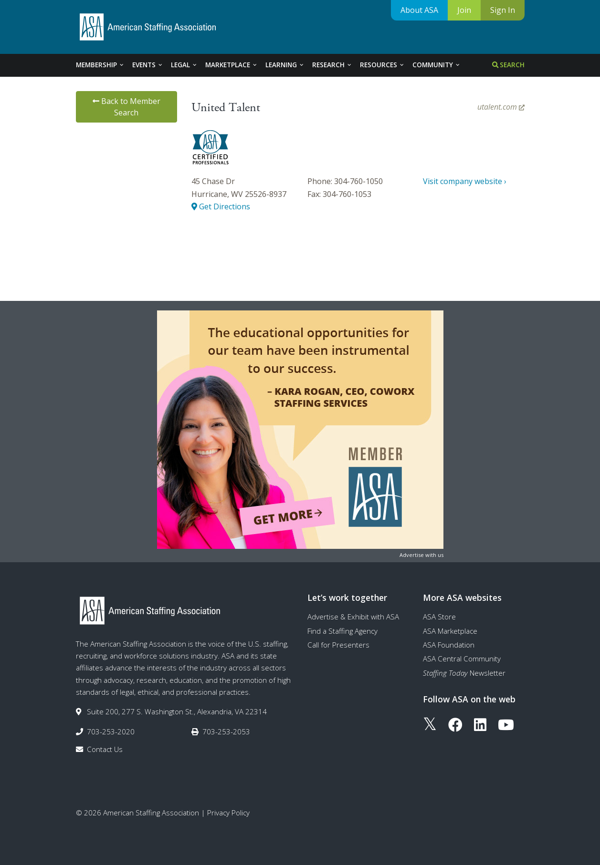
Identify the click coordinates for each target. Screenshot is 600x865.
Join (464, 10)
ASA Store (439, 616)
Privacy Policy (228, 812)
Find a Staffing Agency (342, 631)
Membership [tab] (100, 65)
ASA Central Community (462, 658)
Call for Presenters (338, 644)
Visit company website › (464, 181)
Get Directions (220, 206)
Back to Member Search (126, 107)
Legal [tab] (184, 65)
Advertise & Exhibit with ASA (353, 616)
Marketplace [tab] (231, 65)
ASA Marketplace (450, 631)
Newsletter (464, 673)
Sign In (502, 10)
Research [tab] (332, 65)
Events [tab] (147, 65)
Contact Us (105, 749)
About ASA (419, 10)
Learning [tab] (285, 65)
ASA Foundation (448, 644)
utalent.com (501, 107)
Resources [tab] (382, 65)
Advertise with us (421, 554)
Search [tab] (508, 65)
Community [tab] (436, 65)
